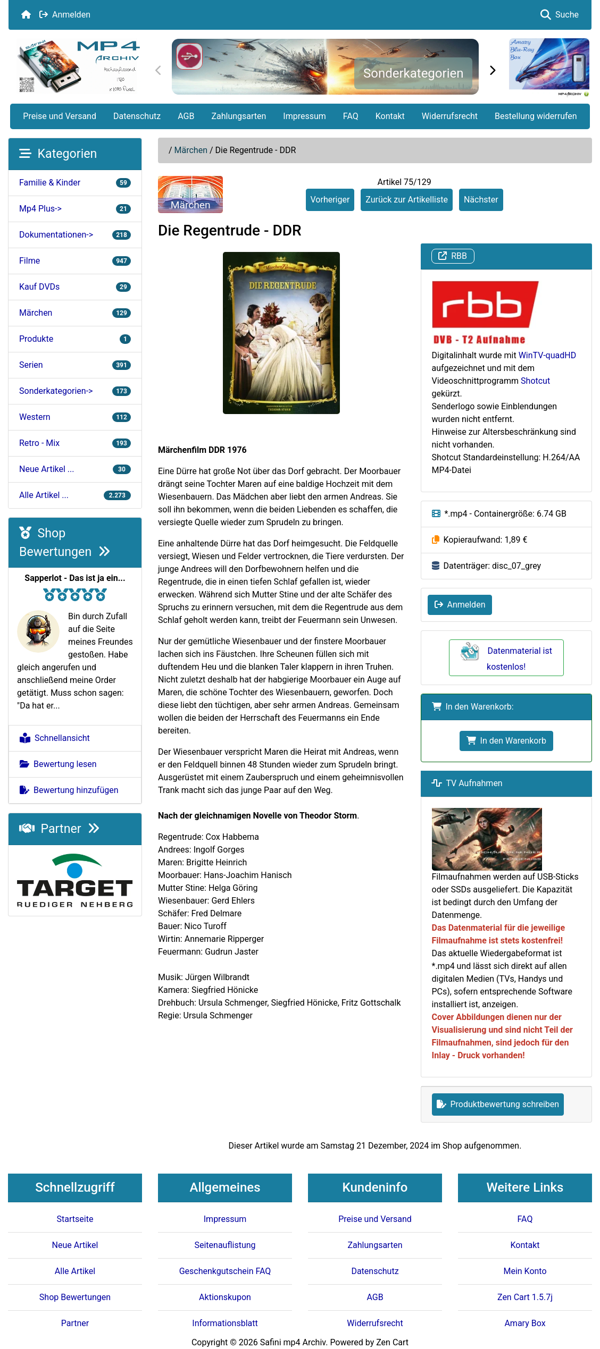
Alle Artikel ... (75, 495)
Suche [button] (559, 15)
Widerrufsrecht (450, 116)
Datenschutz (137, 116)
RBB (452, 256)
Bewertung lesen (58, 764)
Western (75, 417)
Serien (75, 365)
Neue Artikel (75, 1245)
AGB (186, 116)
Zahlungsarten (238, 116)
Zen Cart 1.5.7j (525, 1297)
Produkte (75, 339)
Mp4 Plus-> (75, 209)
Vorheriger (330, 200)
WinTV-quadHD (547, 355)
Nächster (481, 200)
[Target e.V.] (75, 880)
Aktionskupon (225, 1297)
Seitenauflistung (224, 1245)
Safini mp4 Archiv (293, 1342)
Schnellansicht (55, 738)
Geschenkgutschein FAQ (225, 1271)
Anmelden (64, 15)
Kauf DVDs (75, 287)
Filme (75, 261)
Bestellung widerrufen (536, 116)
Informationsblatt (224, 1323)
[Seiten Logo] (78, 66)
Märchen (190, 150)
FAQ (351, 116)
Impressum (304, 116)
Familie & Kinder (75, 183)
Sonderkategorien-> (75, 391)
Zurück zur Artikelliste (406, 200)
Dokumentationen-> (75, 235)
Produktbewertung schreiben (498, 1104)
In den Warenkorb (506, 741)
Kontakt (390, 116)
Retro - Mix (75, 443)
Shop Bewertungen (75, 1297)
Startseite (75, 1219)
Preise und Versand (59, 116)
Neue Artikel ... (75, 469)
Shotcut (535, 381)
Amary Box (524, 1323)
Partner (59, 828)
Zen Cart (392, 1342)
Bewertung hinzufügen (69, 790)
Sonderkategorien (413, 73)
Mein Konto (524, 1271)
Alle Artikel (75, 1271)
